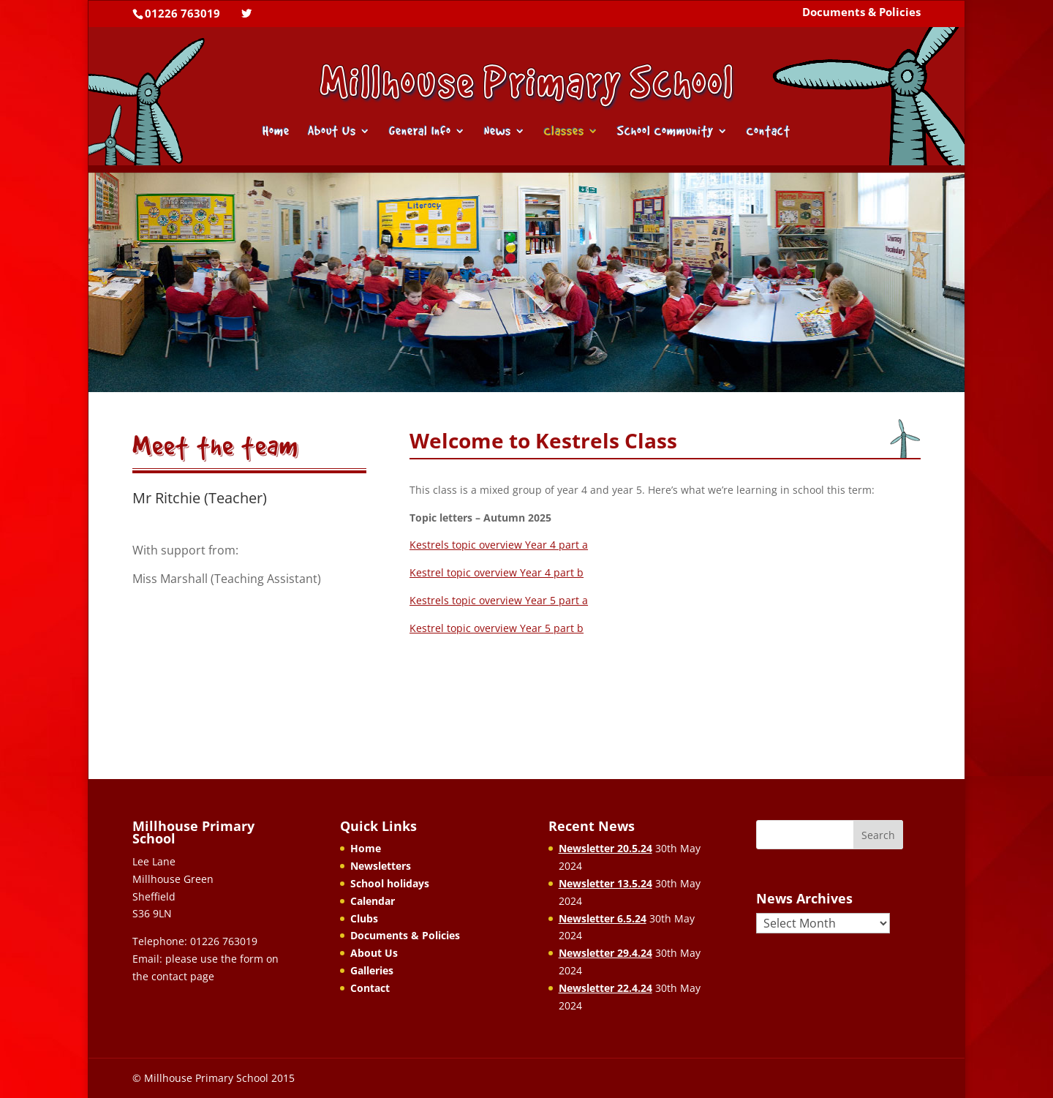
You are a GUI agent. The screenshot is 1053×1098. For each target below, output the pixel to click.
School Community (665, 132)
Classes (564, 132)
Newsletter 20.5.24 (605, 848)
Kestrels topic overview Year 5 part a (499, 600)
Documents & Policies (861, 13)
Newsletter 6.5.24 (602, 918)
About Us (332, 132)
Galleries (371, 970)
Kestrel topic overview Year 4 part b (497, 572)
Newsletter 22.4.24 (605, 988)
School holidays (389, 883)
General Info (420, 132)
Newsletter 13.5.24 (605, 883)
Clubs (364, 918)
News (497, 132)
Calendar (372, 901)
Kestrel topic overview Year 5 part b (497, 628)
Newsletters (380, 866)
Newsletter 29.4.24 (605, 953)
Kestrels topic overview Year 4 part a (499, 545)
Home (276, 132)
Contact (768, 132)
